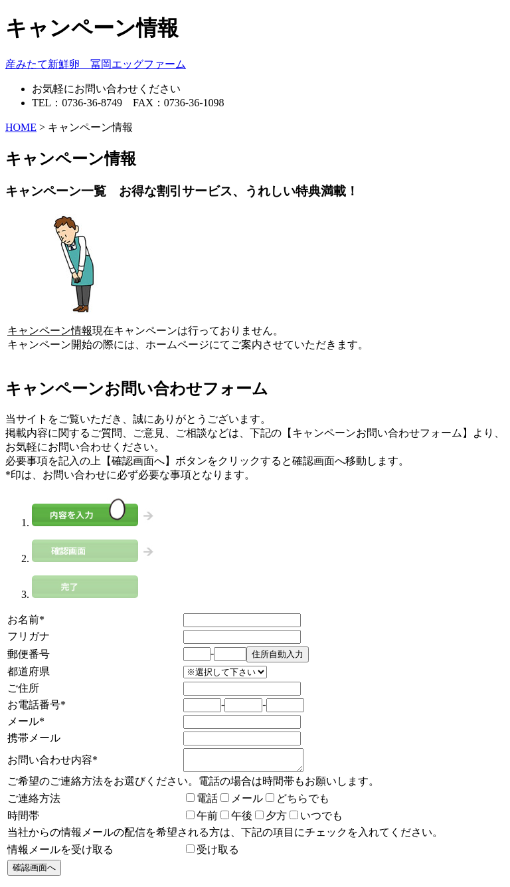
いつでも (316, 819)
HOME (21, 127)
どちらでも (297, 802)
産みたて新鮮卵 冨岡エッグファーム (95, 64)
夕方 (271, 819)
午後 (236, 819)
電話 (202, 802)
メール (241, 802)
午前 (202, 819)
